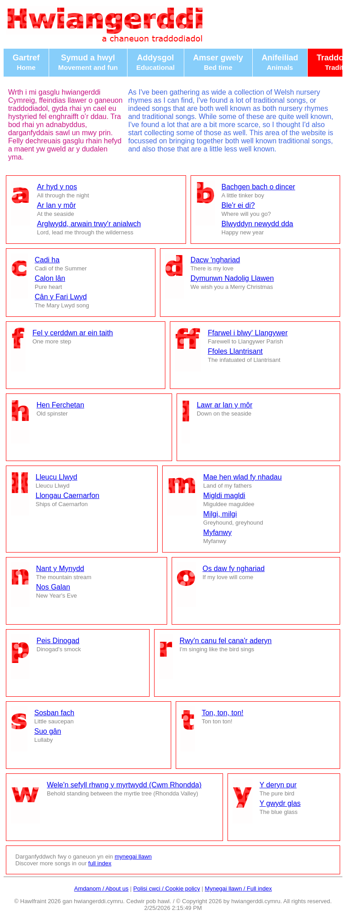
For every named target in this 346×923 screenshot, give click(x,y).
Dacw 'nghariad (215, 260)
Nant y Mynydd (60, 568)
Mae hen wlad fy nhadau (242, 477)
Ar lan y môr (56, 205)
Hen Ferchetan (60, 405)
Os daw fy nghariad (234, 568)
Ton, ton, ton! (223, 713)
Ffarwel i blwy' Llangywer (247, 333)
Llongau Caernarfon (67, 495)
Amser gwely (218, 62)
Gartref (26, 62)
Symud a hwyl (88, 62)
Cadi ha (47, 260)
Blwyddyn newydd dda (257, 224)
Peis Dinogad (57, 640)
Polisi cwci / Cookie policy (166, 888)
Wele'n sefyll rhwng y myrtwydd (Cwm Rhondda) (124, 785)
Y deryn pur (278, 785)
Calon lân (50, 278)
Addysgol (156, 62)
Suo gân (47, 731)
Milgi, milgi (220, 514)
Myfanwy (217, 532)
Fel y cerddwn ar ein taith (72, 333)
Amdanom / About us (101, 888)
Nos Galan (53, 587)
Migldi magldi (224, 495)
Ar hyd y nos (57, 187)
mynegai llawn (132, 856)
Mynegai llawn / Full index (238, 888)
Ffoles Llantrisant (235, 351)
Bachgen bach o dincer (259, 187)
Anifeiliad (280, 62)
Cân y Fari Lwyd (61, 297)
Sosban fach (54, 713)
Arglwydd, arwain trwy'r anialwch (89, 224)
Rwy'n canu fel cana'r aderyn (226, 640)
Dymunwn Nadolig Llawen (232, 278)
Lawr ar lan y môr (225, 405)
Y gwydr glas (280, 803)
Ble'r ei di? (238, 205)
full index (99, 863)
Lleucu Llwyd (56, 477)
